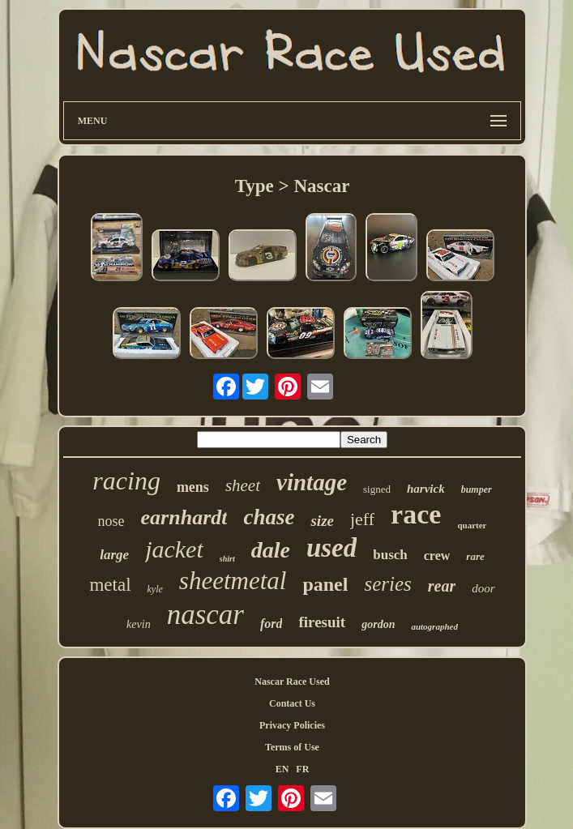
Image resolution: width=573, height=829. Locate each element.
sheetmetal (233, 580)
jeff (362, 519)
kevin (138, 624)
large (114, 554)
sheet (242, 485)
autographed (434, 626)
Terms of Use (292, 747)
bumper (476, 489)
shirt (227, 558)
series (387, 584)
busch (390, 554)
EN (282, 769)
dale (270, 549)
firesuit (321, 621)
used (331, 547)
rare (475, 556)
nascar (205, 614)
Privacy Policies (292, 725)
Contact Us (292, 703)
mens (193, 487)
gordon (378, 624)
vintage (311, 482)
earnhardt (184, 517)
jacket (174, 549)
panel (325, 584)
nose (111, 521)
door (483, 588)
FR (302, 769)
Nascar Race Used (291, 681)
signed (377, 489)
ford (271, 623)
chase (268, 517)
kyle (155, 589)
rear (441, 586)
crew (437, 555)
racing (126, 480)
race (416, 514)
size (322, 520)
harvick (426, 488)
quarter (471, 525)
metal (109, 585)
